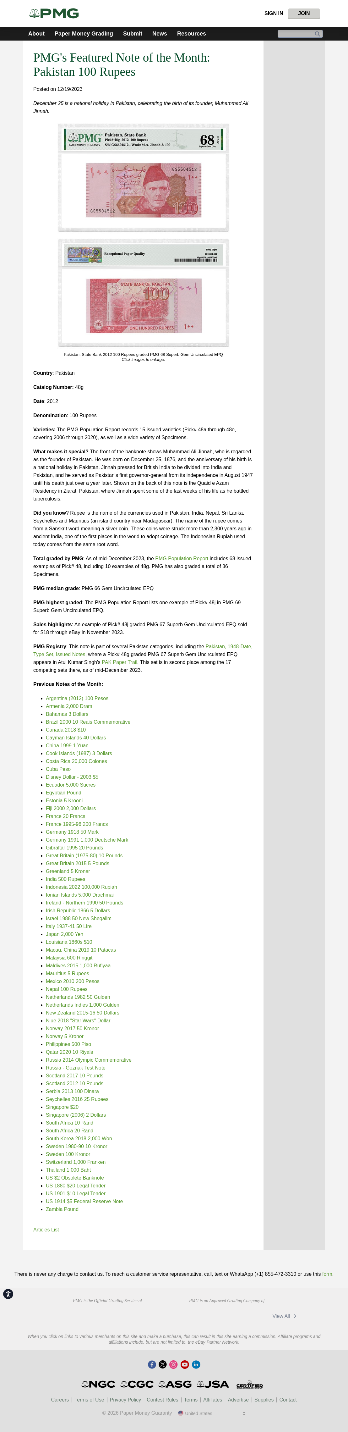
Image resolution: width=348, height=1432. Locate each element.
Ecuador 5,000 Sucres (70, 785)
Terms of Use (89, 1399)
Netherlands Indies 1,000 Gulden (82, 1005)
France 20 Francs (65, 816)
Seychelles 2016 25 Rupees (77, 1099)
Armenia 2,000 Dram (69, 706)
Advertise (238, 1399)
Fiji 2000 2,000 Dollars (71, 808)
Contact (287, 1399)
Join (304, 13)
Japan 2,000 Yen (64, 934)
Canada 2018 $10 (66, 730)
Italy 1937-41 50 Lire (69, 926)
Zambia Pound (62, 1209)
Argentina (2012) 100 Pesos (77, 698)
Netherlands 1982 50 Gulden (78, 997)
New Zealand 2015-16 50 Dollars (82, 1012)
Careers (60, 1399)
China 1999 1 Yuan (67, 745)
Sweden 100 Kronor (68, 1154)
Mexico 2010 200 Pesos (73, 981)
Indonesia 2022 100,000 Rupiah (81, 887)
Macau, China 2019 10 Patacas (81, 950)
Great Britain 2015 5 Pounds (77, 863)
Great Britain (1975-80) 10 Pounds (84, 855)
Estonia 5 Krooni (64, 800)
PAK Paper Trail (119, 662)
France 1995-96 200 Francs (77, 824)
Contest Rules (162, 1399)
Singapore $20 (62, 1107)
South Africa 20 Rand (69, 1130)
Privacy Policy (125, 1399)
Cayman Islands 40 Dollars (76, 737)
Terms (191, 1399)
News (159, 33)
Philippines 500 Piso (68, 1044)
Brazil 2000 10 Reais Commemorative (88, 722)
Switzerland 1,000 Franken (76, 1162)
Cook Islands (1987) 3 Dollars (79, 753)
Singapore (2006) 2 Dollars (76, 1115)
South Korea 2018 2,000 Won (79, 1138)
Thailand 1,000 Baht (68, 1170)
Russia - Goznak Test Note (76, 1067)
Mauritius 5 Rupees (67, 973)
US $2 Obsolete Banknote (75, 1177)
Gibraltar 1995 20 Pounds (74, 847)
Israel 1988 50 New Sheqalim (78, 918)
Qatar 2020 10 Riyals (69, 1052)
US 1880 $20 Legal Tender (76, 1185)
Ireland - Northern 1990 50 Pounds (84, 902)
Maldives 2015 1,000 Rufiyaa (78, 965)
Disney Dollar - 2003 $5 (72, 777)
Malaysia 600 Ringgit (69, 957)
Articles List (46, 1229)
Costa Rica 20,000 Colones (76, 761)
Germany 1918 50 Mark (72, 832)
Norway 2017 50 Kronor (72, 1028)
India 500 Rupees (65, 879)
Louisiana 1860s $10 (69, 942)
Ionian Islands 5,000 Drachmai (80, 895)
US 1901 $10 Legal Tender (76, 1193)
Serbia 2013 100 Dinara (72, 1091)
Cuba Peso (58, 769)
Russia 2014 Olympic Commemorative (89, 1060)
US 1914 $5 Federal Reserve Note (84, 1201)
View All (285, 1316)
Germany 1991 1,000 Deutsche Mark (87, 840)
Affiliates (212, 1399)
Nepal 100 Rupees (67, 989)
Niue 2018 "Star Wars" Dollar (78, 1020)
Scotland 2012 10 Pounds (74, 1083)
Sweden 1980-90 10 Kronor (76, 1146)
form (327, 1274)
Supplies (264, 1399)
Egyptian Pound (63, 792)
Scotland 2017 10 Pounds (74, 1075)
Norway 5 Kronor (65, 1036)
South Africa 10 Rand (69, 1122)
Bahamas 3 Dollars (67, 714)
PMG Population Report (181, 558)
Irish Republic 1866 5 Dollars (78, 910)
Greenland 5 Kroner (68, 871)
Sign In (273, 13)
